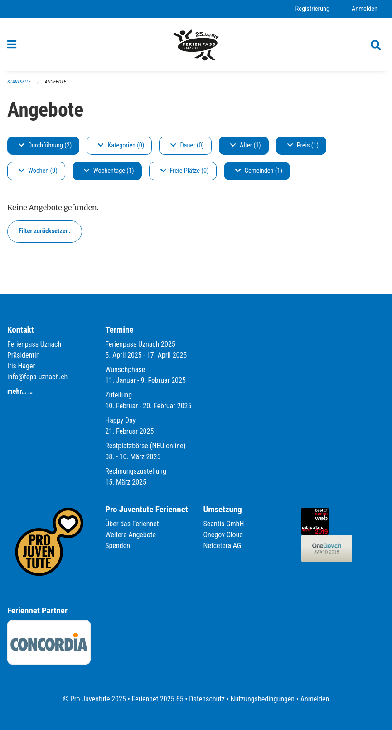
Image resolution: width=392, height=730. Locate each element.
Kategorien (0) (121, 145)
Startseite (19, 82)
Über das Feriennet (132, 523)
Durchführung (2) (45, 145)
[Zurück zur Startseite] (195, 44)
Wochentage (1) (109, 171)
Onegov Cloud (223, 534)
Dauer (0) (187, 145)
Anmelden (364, 9)
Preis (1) (303, 145)
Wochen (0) (38, 171)
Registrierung (312, 9)
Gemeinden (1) (258, 171)
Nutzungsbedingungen (263, 699)
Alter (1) (245, 145)
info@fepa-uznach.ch (37, 376)
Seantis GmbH (223, 523)
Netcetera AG (222, 545)
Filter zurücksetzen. (45, 231)
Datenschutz (207, 699)
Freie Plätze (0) (184, 171)
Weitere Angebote (130, 534)
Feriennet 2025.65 (157, 699)
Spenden (117, 545)
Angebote (55, 82)
